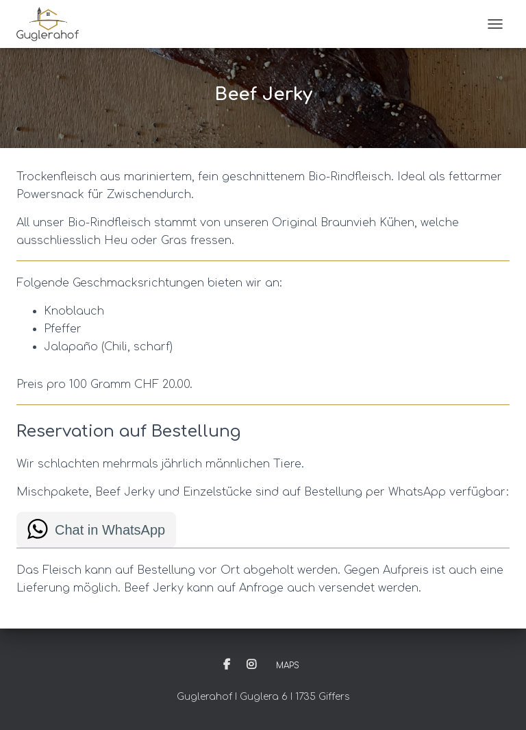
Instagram (251, 665)
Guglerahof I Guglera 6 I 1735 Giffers (263, 697)
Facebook (226, 665)
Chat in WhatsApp (110, 529)
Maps (287, 665)
